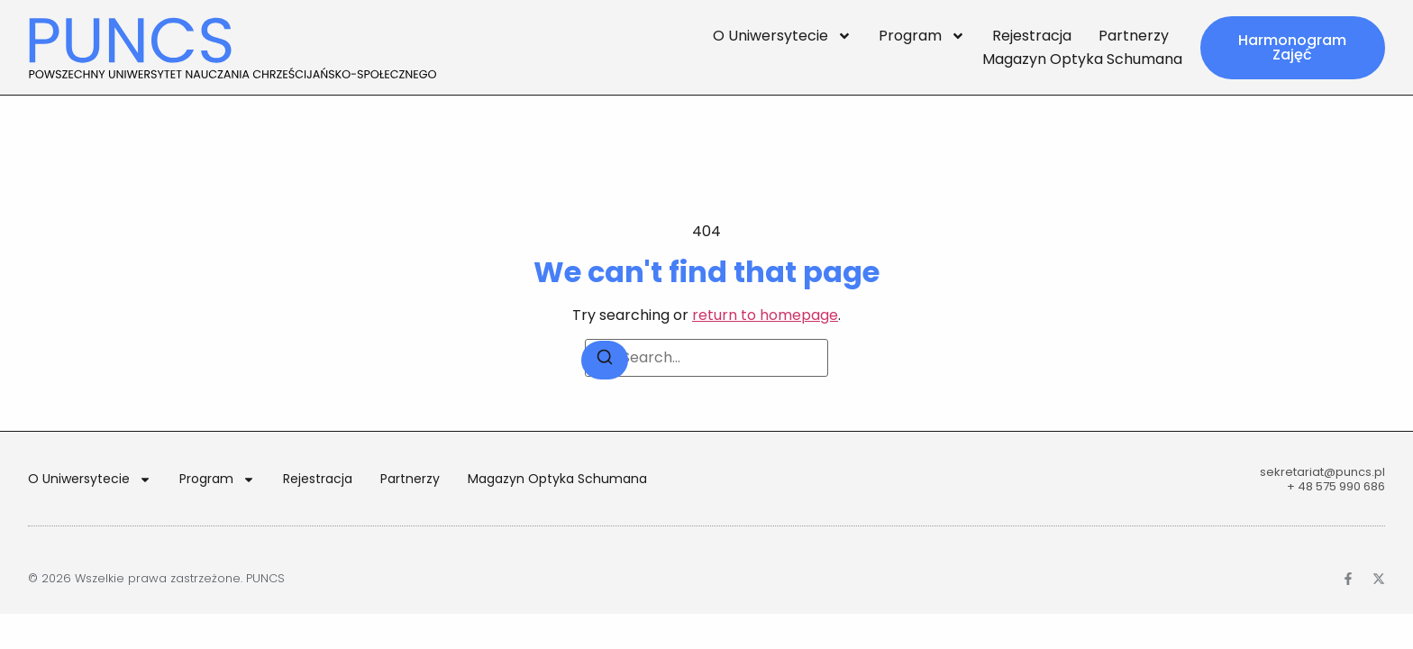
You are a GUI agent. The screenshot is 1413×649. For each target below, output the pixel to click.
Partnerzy (1133, 35)
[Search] (604, 360)
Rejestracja (1031, 35)
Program (922, 36)
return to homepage (765, 315)
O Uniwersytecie (782, 36)
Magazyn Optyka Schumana (1082, 59)
